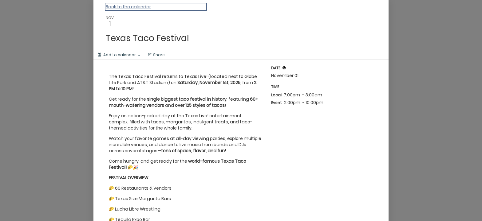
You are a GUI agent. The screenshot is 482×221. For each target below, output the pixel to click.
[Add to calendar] (118, 55)
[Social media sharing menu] (155, 55)
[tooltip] (284, 68)
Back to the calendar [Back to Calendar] (128, 7)
